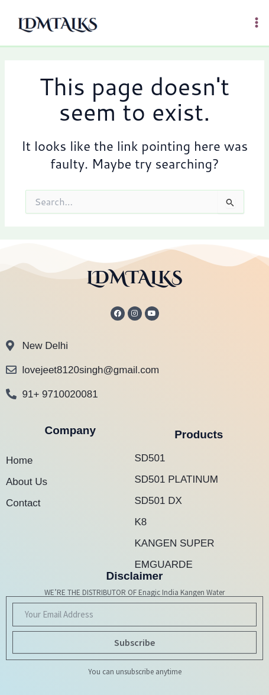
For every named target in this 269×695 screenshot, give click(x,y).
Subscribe (134, 642)
